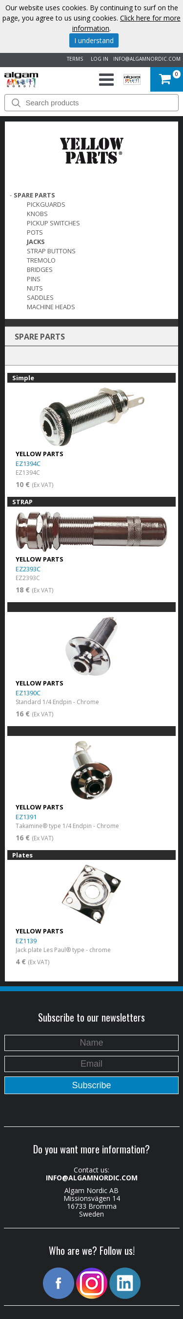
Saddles (40, 297)
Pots (35, 232)
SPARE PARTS (34, 195)
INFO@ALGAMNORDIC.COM (147, 58)
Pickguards (46, 204)
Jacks (36, 241)
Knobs (37, 213)
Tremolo (41, 260)
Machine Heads (51, 306)
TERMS (73, 58)
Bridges (40, 269)
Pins (34, 278)
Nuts (35, 288)
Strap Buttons (51, 250)
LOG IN (98, 58)
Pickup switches (53, 223)
